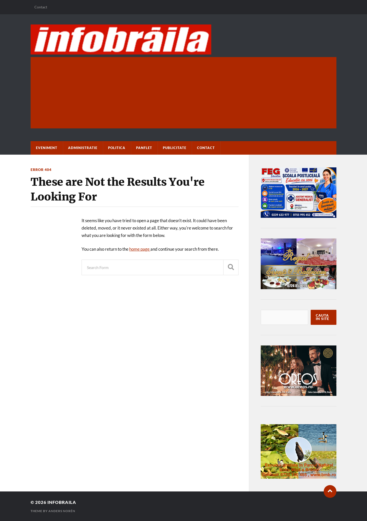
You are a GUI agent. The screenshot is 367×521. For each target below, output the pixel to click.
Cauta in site (322, 317)
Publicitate (174, 148)
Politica (116, 148)
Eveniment (46, 148)
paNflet (144, 148)
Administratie (82, 148)
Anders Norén (61, 511)
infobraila (61, 502)
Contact (40, 7)
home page (139, 249)
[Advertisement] (183, 92)
